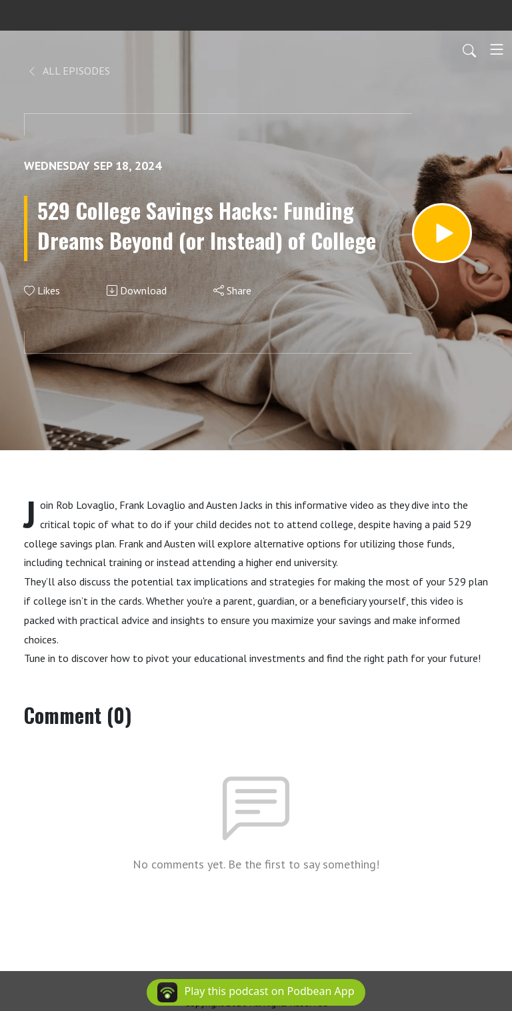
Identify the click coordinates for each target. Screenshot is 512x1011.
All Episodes (68, 70)
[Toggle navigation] (496, 49)
